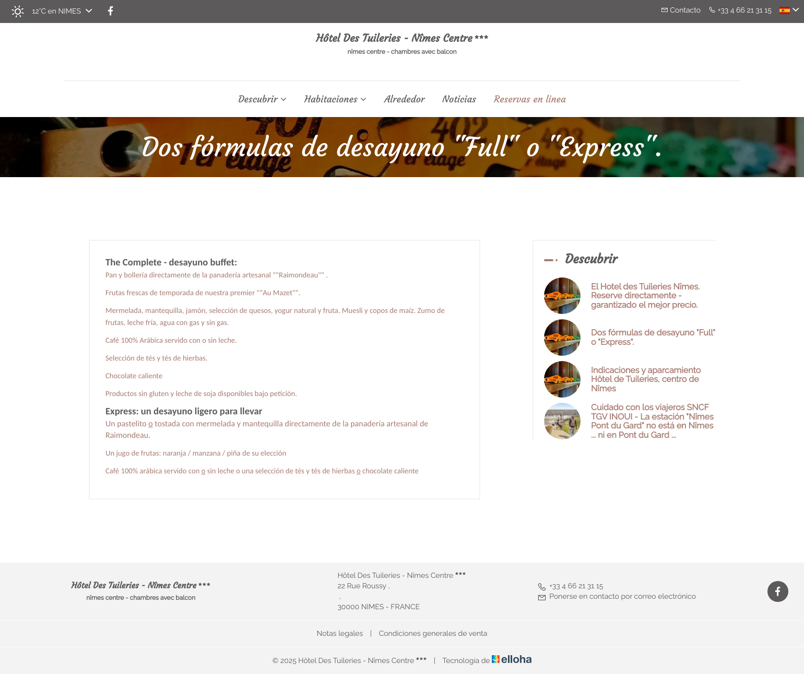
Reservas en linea (530, 99)
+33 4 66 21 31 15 (570, 586)
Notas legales (340, 634)
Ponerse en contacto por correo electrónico (616, 596)
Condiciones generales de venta (433, 634)
